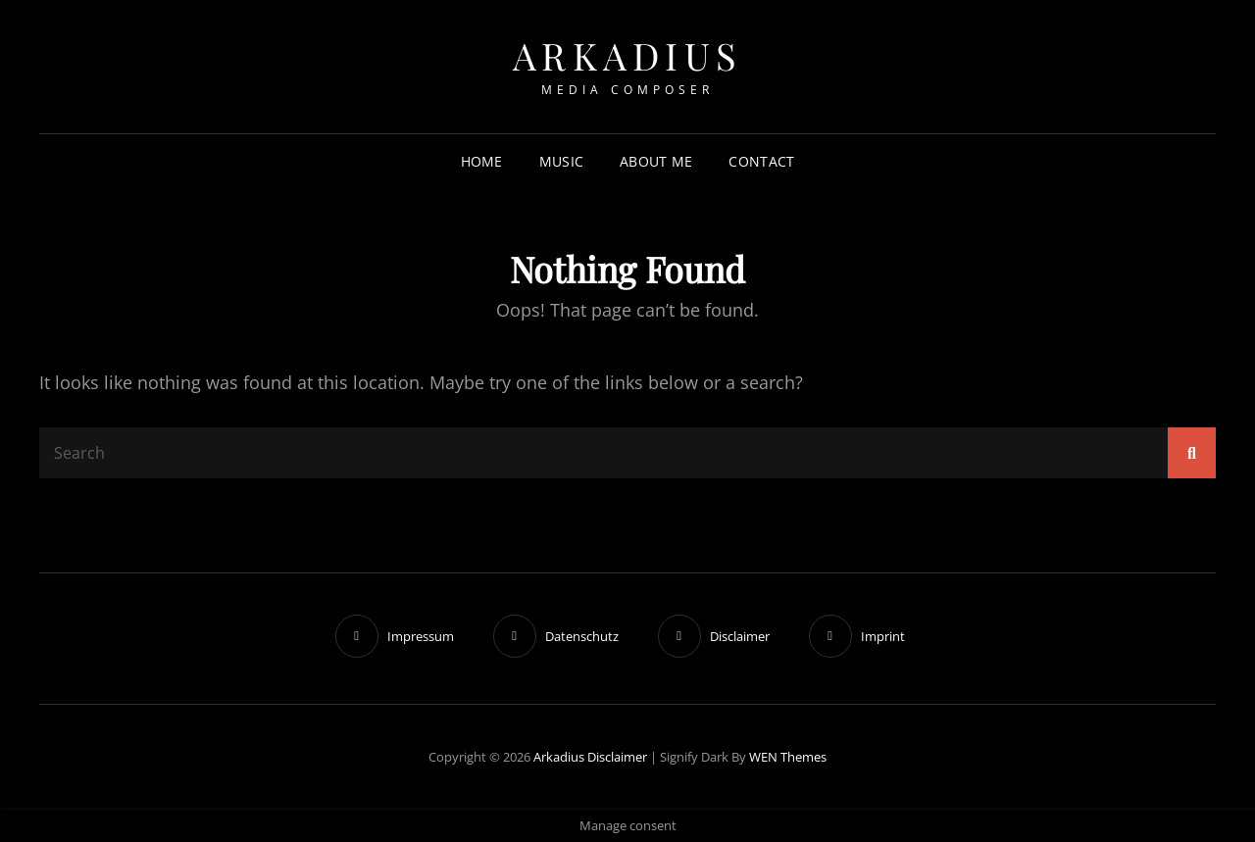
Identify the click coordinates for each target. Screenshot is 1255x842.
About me (656, 161)
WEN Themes (788, 757)
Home (482, 161)
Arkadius (628, 55)
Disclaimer (617, 757)
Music (561, 161)
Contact (761, 161)
